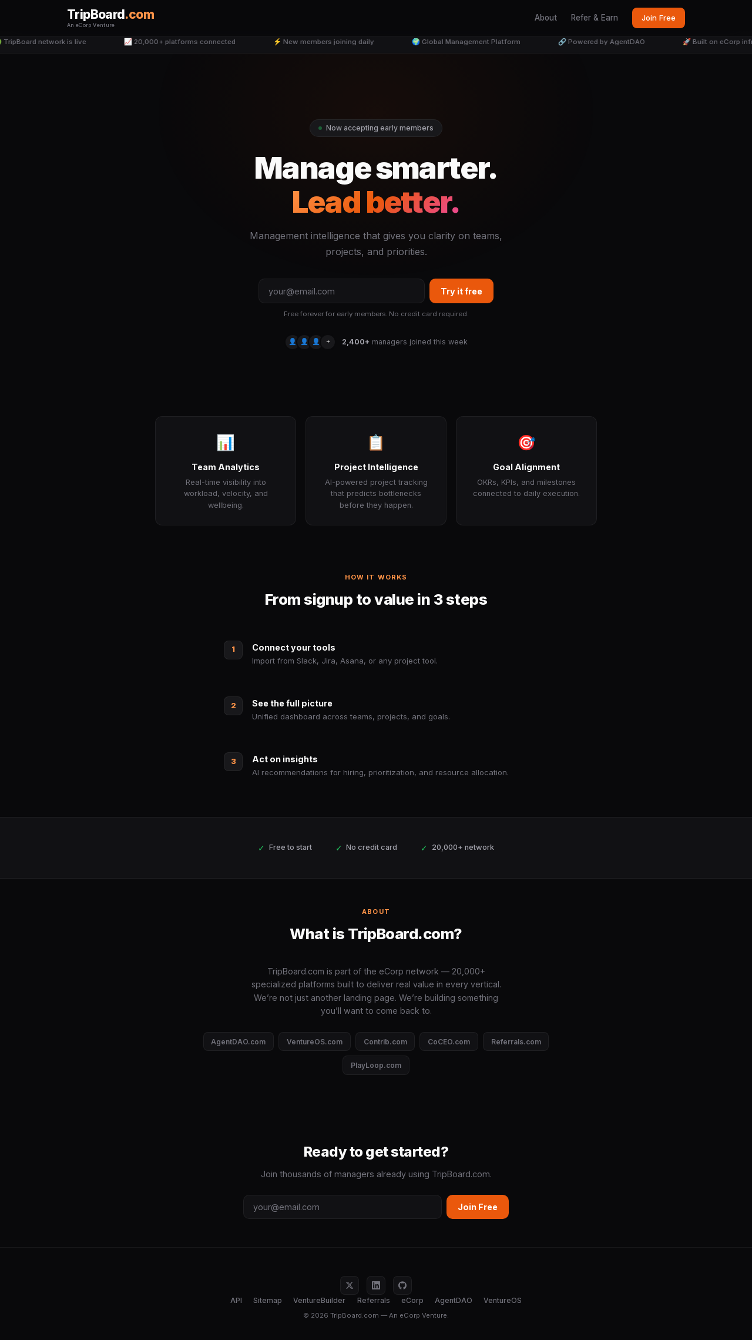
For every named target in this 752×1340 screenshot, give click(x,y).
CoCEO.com (449, 1041)
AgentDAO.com (238, 1041)
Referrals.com (516, 1041)
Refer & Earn (594, 17)
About (546, 17)
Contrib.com (385, 1041)
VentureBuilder (319, 1300)
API (236, 1300)
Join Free (659, 17)
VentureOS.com (315, 1041)
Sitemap (267, 1300)
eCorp (412, 1300)
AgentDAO (453, 1300)
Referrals (373, 1300)
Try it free (461, 291)
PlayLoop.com (376, 1065)
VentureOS (503, 1300)
